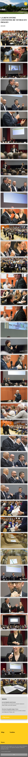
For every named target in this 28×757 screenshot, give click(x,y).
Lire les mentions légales (6, 751)
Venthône (12, 732)
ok (14, 754)
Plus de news (6, 717)
